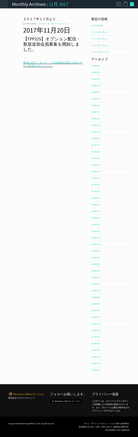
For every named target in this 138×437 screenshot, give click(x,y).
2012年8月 (95, 370)
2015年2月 (95, 284)
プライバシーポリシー (99, 423)
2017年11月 (96, 132)
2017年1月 (95, 185)
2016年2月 (95, 231)
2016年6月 (95, 218)
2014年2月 (95, 310)
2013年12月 (96, 324)
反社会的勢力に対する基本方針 (117, 430)
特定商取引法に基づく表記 (89, 427)
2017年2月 (95, 178)
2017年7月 (95, 145)
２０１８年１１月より (100, 52)
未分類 (42, 24)
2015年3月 (95, 277)
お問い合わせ (106, 427)
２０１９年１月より (99, 45)
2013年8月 (95, 343)
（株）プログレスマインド (59, 24)
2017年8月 (95, 138)
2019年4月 (95, 66)
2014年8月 (95, 297)
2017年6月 (95, 152)
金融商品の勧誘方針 (121, 427)
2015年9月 (95, 251)
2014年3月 (95, 304)
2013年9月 (95, 337)
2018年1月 (95, 118)
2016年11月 (96, 191)
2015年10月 (96, 244)
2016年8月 (95, 204)
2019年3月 (95, 72)
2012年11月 (96, 363)
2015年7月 (95, 257)
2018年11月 (96, 85)
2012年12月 (96, 357)
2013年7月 (95, 350)
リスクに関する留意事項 (119, 423)
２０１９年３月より (99, 39)
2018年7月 (95, 99)
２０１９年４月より (99, 32)
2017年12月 (96, 125)
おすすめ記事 (97, 25)
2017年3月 (95, 171)
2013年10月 (96, 330)
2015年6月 (95, 264)
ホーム (86, 423)
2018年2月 (95, 112)
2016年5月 (95, 224)
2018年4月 (95, 105)
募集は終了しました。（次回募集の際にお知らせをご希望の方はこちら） (52, 64)
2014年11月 (96, 290)
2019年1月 (95, 79)
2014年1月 (95, 317)
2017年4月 (95, 165)
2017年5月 (95, 158)
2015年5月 (95, 271)
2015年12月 (96, 238)
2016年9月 (95, 198)
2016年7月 (95, 211)
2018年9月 (95, 92)
